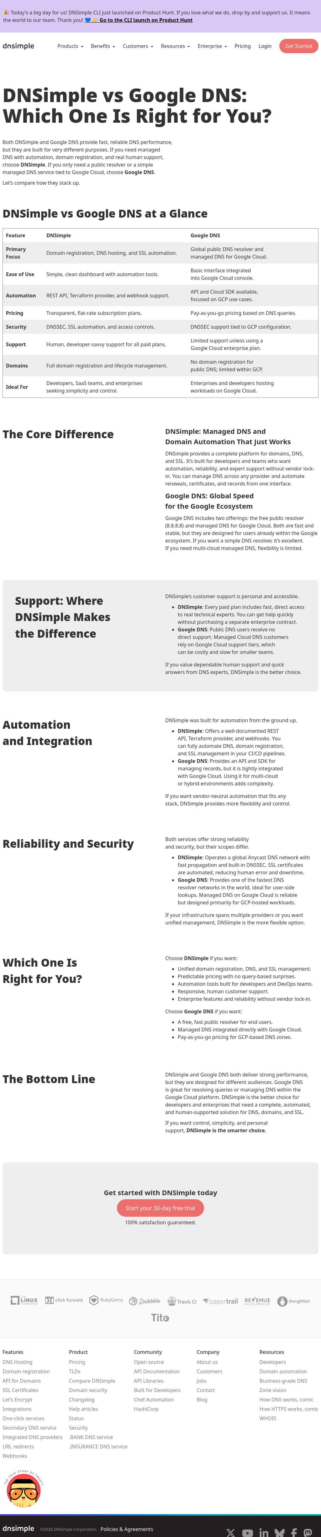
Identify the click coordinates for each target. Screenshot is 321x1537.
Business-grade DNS (283, 1380)
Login (265, 46)
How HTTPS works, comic (289, 1409)
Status (76, 1418)
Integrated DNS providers (33, 1437)
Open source (149, 1362)
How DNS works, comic (286, 1399)
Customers (209, 1371)
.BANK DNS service (91, 1437)
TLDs (75, 1371)
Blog (202, 1399)
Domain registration (26, 1371)
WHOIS (268, 1418)
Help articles (83, 1409)
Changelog (81, 1399)
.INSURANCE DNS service (98, 1446)
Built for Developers (157, 1390)
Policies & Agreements (126, 1529)
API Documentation (157, 1371)
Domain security (88, 1390)
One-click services (23, 1418)
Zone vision (273, 1390)
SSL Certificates (21, 1390)
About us (207, 1362)
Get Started (299, 46)
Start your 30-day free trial (160, 1208)
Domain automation (283, 1371)
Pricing (242, 46)
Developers (273, 1362)
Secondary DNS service (29, 1427)
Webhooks (15, 1455)
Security (78, 1427)
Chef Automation (154, 1399)
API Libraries (149, 1380)
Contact (206, 1390)
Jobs (202, 1380)
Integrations (17, 1409)
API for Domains (22, 1380)
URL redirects (18, 1446)
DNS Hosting (18, 1362)
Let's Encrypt (17, 1399)
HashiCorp (146, 1409)
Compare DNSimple (92, 1380)
